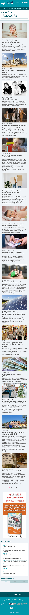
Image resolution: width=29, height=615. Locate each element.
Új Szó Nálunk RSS (4, 604)
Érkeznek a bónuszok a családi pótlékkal (11, 375)
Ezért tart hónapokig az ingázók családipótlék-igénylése (12, 156)
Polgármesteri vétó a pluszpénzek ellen (12, 558)
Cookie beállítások (21, 600)
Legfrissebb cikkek (14, 594)
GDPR (20, 599)
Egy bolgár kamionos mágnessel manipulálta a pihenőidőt (14, 551)
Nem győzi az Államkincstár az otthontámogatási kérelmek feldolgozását (11, 192)
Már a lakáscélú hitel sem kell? (11, 282)
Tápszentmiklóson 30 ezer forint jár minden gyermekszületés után (13, 224)
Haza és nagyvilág (16, 8)
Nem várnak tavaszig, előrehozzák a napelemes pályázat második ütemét (13, 314)
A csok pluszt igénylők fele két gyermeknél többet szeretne (11, 41)
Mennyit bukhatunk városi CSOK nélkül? (14, 126)
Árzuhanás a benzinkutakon (9, 573)
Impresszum (14, 599)
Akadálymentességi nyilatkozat (9, 600)
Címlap (5, 8)
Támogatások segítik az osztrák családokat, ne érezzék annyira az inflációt (12, 344)
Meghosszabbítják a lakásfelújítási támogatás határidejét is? (13, 433)
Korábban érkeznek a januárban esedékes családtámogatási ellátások (13, 253)
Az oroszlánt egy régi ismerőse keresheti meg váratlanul (14, 565)
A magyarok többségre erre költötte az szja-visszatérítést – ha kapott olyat (14, 402)
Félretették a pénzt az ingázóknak (12, 471)
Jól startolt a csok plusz (9, 99)
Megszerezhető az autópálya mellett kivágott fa (14, 561)
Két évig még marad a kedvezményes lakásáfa (13, 71)
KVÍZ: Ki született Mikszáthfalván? (11, 547)
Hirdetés (8, 599)
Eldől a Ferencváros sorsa (9, 555)
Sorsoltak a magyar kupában (9, 569)
